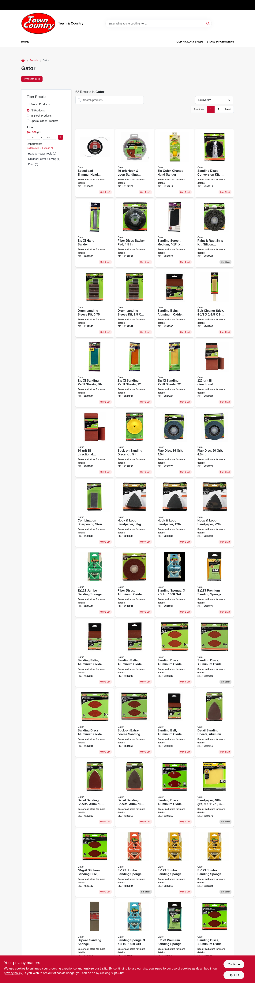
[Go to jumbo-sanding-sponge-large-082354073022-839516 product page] (174, 862)
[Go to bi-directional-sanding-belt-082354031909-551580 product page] (214, 373)
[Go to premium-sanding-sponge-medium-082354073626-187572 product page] (174, 932)
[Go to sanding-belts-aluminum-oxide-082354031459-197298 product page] (94, 653)
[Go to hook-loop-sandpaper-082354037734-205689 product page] (174, 513)
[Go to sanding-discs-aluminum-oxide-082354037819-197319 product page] (174, 792)
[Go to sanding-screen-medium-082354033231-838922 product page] (174, 233)
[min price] (33, 137)
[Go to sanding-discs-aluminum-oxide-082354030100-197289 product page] (174, 653)
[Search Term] (158, 23)
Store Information (220, 41)
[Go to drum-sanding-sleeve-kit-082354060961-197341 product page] (134, 303)
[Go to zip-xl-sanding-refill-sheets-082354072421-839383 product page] (94, 373)
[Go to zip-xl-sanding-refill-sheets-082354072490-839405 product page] (174, 373)
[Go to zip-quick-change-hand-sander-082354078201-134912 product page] (174, 163)
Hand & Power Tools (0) (42, 153)
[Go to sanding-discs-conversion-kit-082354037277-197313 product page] (214, 163)
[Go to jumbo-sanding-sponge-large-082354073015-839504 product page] (134, 862)
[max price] (49, 137)
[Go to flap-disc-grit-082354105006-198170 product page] (174, 443)
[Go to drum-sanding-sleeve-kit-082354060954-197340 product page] (94, 303)
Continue (234, 964)
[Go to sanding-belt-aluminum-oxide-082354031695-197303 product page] (174, 722)
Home (25, 41)
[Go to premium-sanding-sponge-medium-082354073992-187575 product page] (214, 582)
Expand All (47, 148)
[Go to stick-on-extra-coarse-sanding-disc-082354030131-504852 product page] (134, 722)
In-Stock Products (41, 116)
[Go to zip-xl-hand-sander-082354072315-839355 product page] (94, 233)
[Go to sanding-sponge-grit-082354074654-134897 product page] (174, 582)
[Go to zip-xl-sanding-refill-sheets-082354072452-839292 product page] (134, 373)
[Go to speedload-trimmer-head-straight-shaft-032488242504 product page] (94, 163)
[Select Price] (60, 137)
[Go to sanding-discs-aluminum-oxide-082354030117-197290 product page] (214, 653)
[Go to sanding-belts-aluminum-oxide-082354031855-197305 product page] (174, 303)
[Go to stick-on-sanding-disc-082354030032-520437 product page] (94, 862)
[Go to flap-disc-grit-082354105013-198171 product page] (214, 443)
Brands (33, 60)
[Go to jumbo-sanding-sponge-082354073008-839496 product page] (94, 582)
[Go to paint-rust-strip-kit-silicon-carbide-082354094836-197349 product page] (214, 233)
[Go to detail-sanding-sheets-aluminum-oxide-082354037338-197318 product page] (134, 792)
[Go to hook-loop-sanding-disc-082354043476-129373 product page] (134, 163)
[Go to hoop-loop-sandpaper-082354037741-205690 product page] (214, 513)
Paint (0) (33, 164)
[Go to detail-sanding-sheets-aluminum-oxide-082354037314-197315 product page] (214, 722)
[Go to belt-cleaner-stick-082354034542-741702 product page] (214, 303)
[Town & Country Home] (38, 23)
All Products (38, 110)
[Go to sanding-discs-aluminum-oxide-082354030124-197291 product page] (94, 722)
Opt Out (233, 975)
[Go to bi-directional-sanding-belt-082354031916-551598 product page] (94, 443)
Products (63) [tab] (32, 78)
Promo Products (40, 104)
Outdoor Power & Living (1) (44, 158)
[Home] (23, 60)
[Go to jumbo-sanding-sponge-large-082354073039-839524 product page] (214, 862)
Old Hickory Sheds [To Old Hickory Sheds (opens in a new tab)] (190, 41)
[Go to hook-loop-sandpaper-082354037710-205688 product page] (134, 513)
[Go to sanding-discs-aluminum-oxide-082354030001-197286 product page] (214, 932)
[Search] (208, 23)
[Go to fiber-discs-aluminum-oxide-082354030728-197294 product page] (134, 582)
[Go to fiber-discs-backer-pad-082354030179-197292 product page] (134, 233)
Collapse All (33, 148)
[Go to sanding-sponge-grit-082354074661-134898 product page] (134, 932)
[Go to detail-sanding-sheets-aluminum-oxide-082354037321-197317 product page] (94, 792)
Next (228, 109)
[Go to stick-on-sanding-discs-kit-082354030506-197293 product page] (134, 443)
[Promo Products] (28, 104)
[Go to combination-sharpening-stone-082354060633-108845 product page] (94, 513)
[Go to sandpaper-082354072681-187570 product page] (214, 792)
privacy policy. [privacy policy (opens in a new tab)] (13, 973)
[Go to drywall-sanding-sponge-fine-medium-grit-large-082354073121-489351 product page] (94, 932)
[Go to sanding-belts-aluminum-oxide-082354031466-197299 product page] (134, 653)
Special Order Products (44, 121)
